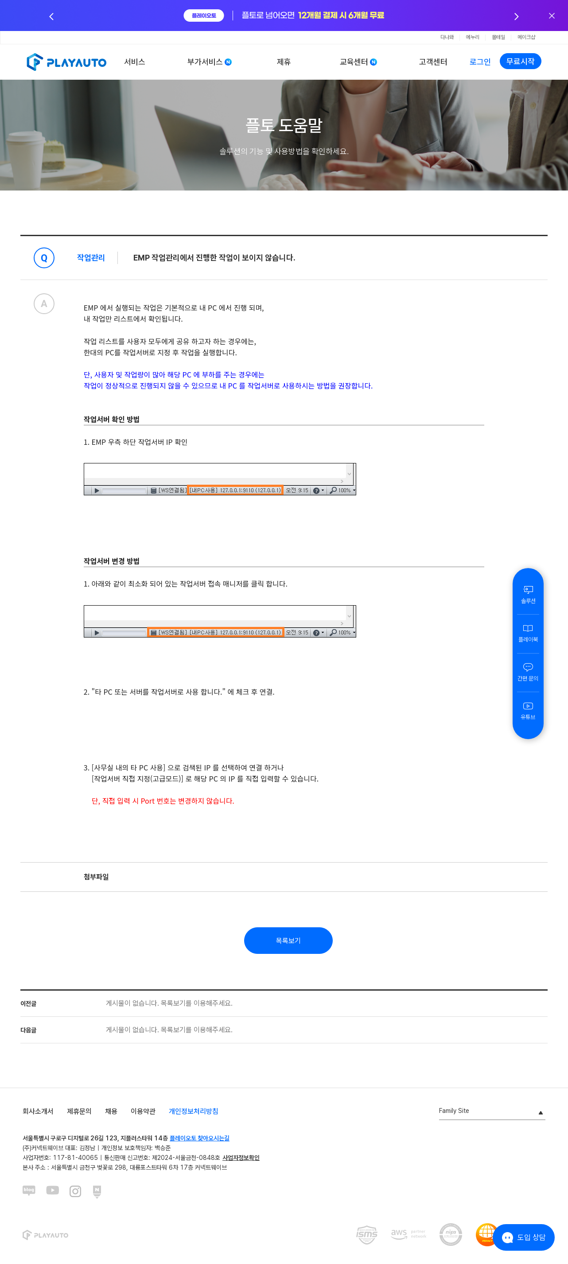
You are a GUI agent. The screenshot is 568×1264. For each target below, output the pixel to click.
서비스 (134, 61)
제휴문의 (79, 1111)
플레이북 (528, 633)
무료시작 (520, 61)
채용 (111, 1111)
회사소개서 (38, 1111)
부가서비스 (205, 61)
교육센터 (354, 61)
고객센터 (433, 61)
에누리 (472, 37)
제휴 (284, 61)
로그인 (480, 61)
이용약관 (143, 1111)
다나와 (447, 37)
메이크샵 (526, 37)
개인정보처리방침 (193, 1111)
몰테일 (498, 37)
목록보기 (288, 941)
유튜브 (528, 710)
